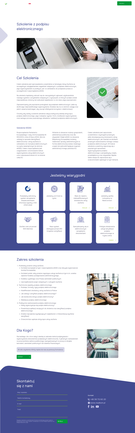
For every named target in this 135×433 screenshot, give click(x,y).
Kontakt (110, 3)
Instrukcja (69, 3)
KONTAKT (24, 357)
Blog (103, 3)
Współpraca (79, 3)
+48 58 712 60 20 (97, 399)
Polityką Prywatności (48, 421)
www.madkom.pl (96, 403)
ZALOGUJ (121, 3)
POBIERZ (112, 240)
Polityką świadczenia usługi (22, 422)
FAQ (98, 3)
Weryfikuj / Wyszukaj (56, 3)
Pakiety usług (89, 3)
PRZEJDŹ (86, 208)
